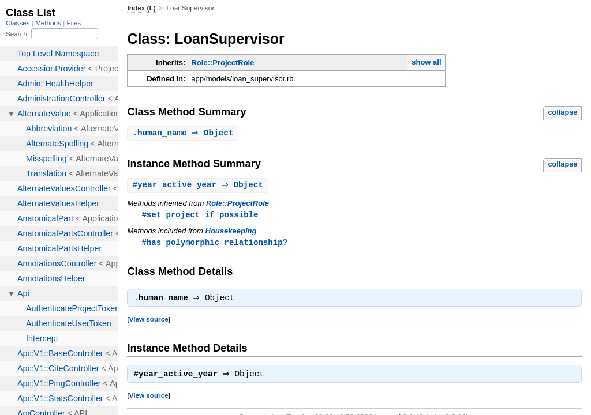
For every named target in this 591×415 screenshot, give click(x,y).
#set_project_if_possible (199, 215)
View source (149, 322)
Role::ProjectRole (222, 62)
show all (426, 62)
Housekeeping (231, 232)
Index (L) (141, 8)
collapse (562, 112)
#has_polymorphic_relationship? (214, 244)
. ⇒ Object (184, 133)
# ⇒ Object (199, 185)
